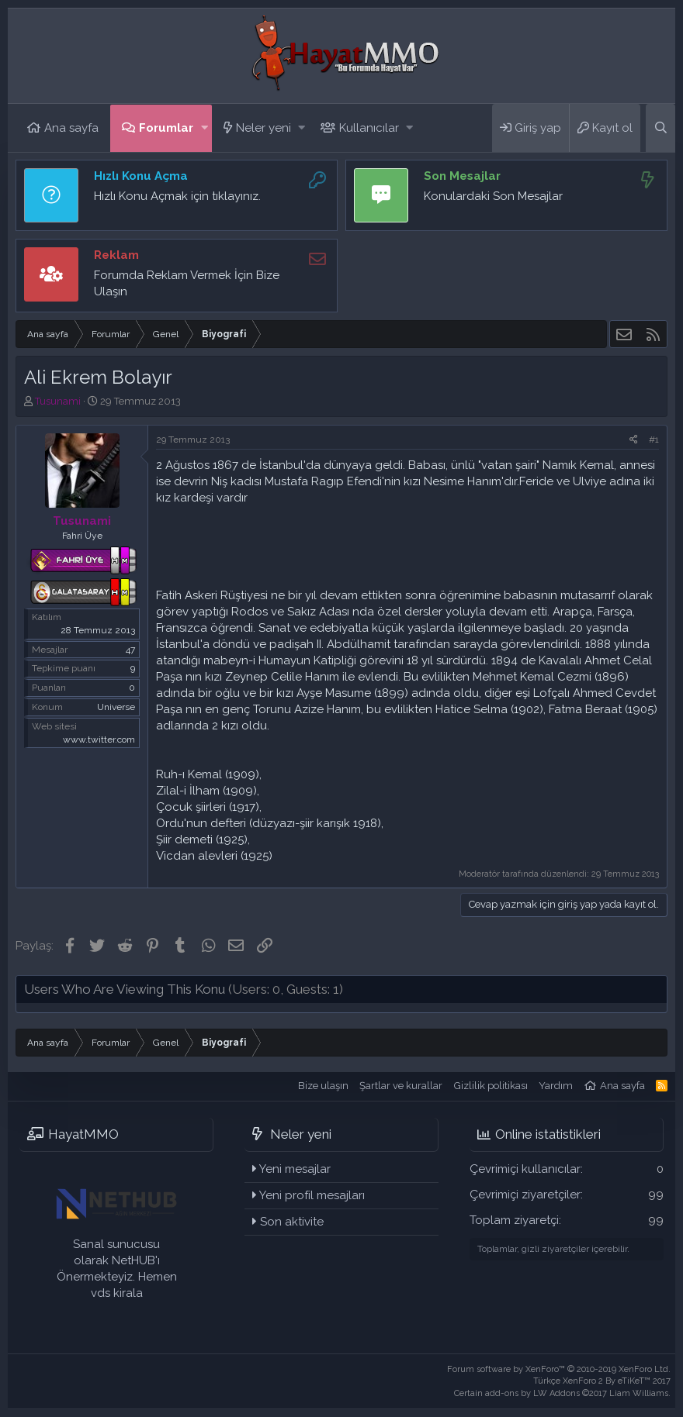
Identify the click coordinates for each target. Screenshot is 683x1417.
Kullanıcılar (369, 128)
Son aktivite (292, 1222)
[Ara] (660, 128)
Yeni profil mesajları (312, 1195)
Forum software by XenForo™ (559, 1369)
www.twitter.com (99, 739)
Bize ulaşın (323, 1085)
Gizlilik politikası (491, 1085)
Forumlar (166, 128)
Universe (116, 707)
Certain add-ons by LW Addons (562, 1393)
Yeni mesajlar (295, 1169)
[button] (204, 128)
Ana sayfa (71, 128)
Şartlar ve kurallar (400, 1085)
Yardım (556, 1085)
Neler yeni (263, 128)
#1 (654, 439)
